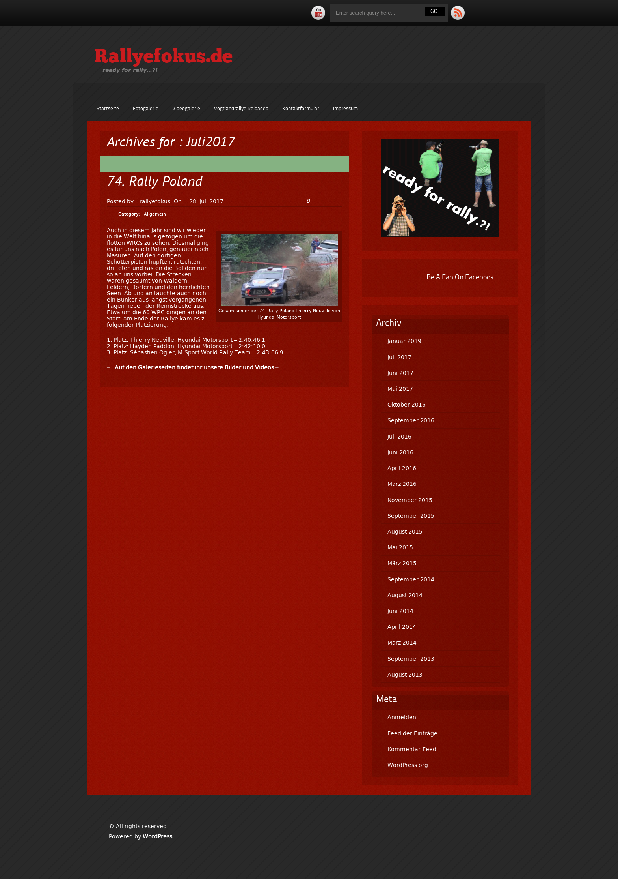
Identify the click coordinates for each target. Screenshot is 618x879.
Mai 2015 (400, 547)
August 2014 (405, 595)
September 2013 (410, 659)
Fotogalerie (145, 108)
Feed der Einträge (412, 733)
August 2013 (405, 674)
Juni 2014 (400, 611)
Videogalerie (186, 108)
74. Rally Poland (154, 182)
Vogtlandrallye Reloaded (241, 108)
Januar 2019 (404, 341)
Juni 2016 (400, 452)
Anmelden (401, 717)
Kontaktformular (300, 108)
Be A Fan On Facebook (460, 277)
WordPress (157, 836)
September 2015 (410, 516)
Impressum (345, 108)
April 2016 (401, 468)
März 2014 (402, 642)
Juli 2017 (399, 357)
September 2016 (410, 420)
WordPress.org (407, 765)
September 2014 (410, 579)
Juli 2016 (399, 436)
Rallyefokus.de (164, 57)
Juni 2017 (400, 373)
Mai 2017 (400, 389)
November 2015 (409, 500)
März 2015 (402, 563)
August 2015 (405, 532)
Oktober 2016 (406, 404)
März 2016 (402, 484)
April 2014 (401, 627)
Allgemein (155, 214)
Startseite (108, 108)
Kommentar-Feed (411, 749)
